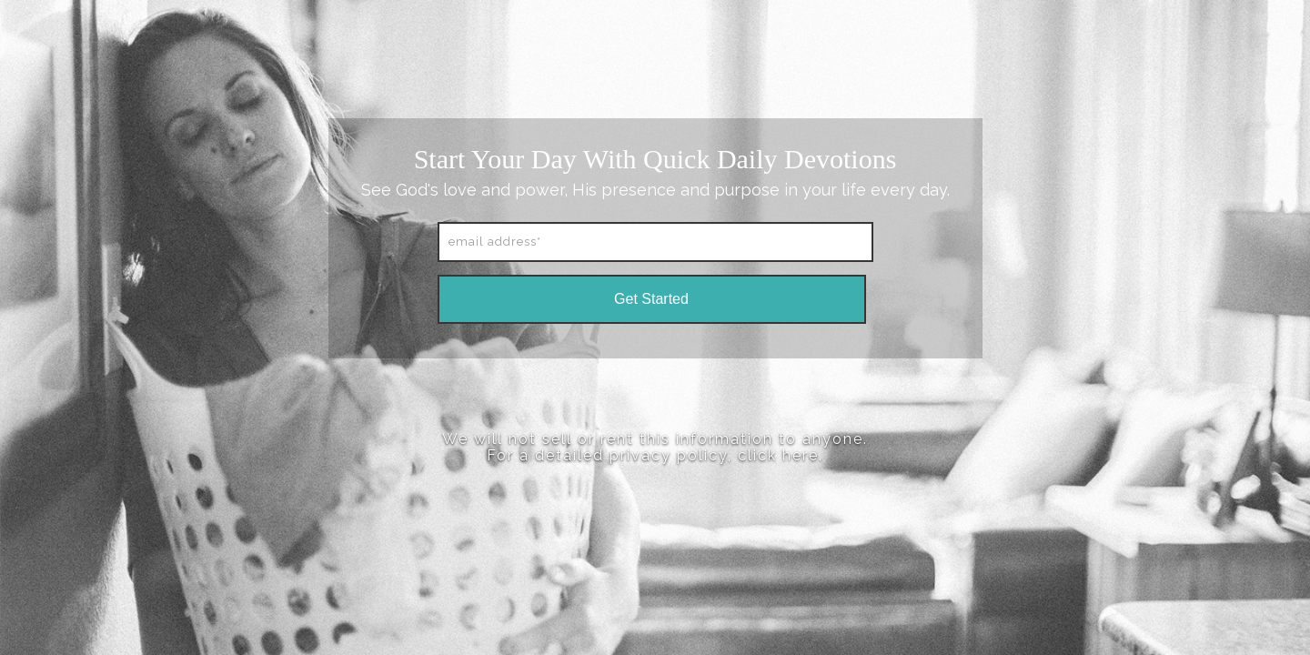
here (800, 455)
